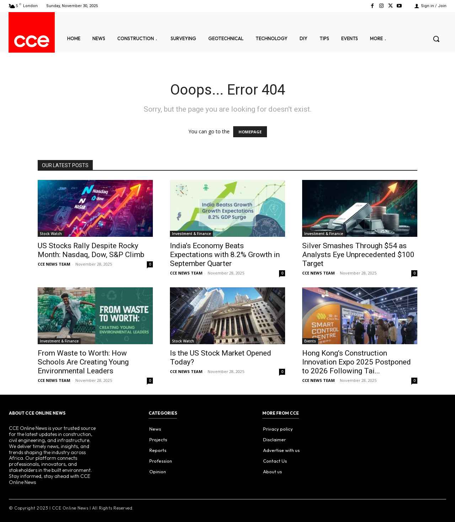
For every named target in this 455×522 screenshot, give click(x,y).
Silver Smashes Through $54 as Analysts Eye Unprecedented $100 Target (358, 254)
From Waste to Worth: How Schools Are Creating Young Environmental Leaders (83, 362)
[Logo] (31, 41)
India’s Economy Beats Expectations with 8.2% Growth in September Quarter (225, 254)
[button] (436, 38)
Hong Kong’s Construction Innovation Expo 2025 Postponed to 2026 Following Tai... (356, 362)
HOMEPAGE (250, 131)
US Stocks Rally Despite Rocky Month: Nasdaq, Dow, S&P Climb (91, 250)
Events (310, 341)
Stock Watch (51, 233)
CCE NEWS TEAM (54, 264)
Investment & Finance (191, 233)
